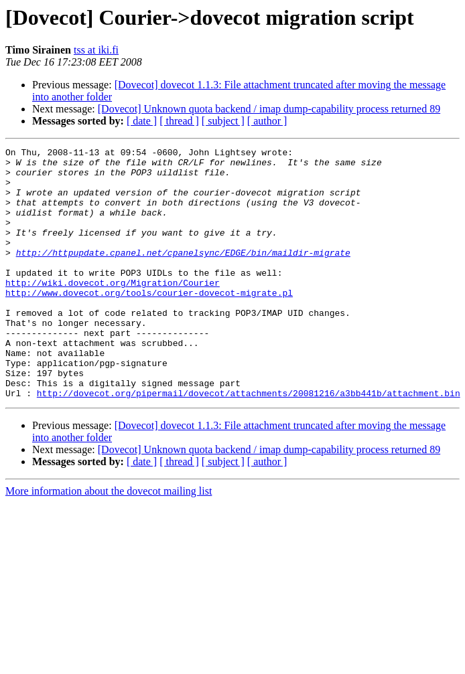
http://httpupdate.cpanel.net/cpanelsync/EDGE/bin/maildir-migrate (183, 274)
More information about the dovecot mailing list (108, 541)
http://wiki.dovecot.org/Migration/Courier (112, 311)
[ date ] (142, 121)
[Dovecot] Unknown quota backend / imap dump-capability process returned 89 (269, 108)
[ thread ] (179, 121)
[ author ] (267, 121)
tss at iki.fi (96, 50)
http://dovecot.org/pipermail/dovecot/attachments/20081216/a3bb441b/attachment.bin (248, 443)
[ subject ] (223, 121)
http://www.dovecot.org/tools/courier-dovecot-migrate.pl (149, 323)
